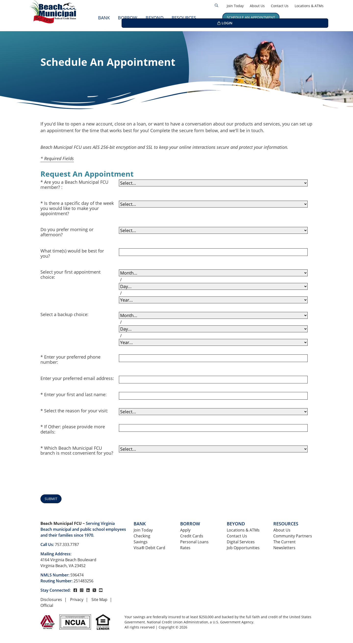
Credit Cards (191, 536)
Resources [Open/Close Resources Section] (184, 18)
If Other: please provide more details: (72, 429)
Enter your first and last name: (75, 394)
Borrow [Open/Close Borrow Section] (127, 18)
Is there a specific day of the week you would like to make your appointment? (77, 208)
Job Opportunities (243, 547)
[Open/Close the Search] (216, 5)
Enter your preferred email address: (77, 378)
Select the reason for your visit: (76, 410)
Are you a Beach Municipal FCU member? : (74, 185)
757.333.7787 (67, 544)
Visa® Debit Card (149, 547)
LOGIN (306, 17)
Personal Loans (194, 542)
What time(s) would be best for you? (72, 253)
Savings (141, 542)
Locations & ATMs (309, 5)
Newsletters (284, 547)
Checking (142, 536)
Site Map (99, 599)
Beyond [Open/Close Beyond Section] (155, 18)
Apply (185, 530)
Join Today (235, 5)
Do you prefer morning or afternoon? (66, 232)
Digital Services (241, 542)
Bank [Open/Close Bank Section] (104, 18)
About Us (257, 5)
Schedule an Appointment (251, 17)
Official (46, 605)
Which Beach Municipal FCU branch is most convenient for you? (76, 451)
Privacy (76, 599)
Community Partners (292, 536)
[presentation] (156, 476)
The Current (284, 542)
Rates (185, 547)
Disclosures (51, 599)
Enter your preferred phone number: (70, 359)
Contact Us (280, 5)
